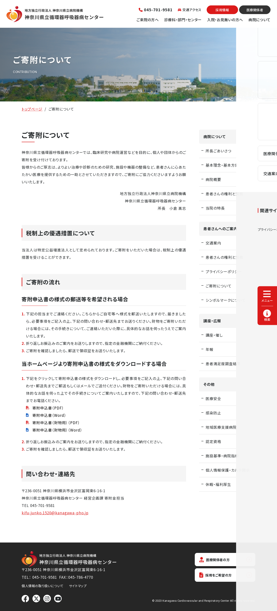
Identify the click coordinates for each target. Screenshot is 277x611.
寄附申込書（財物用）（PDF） (56, 422)
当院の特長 (215, 208)
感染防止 (213, 412)
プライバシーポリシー (224, 271)
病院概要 (213, 179)
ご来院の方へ (148, 19)
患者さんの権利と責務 (224, 193)
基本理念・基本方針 (222, 165)
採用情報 (222, 10)
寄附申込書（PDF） (48, 408)
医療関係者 (254, 10)
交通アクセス (189, 9)
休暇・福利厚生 (218, 484)
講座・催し (214, 335)
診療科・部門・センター (183, 19)
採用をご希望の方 (217, 576)
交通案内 (213, 243)
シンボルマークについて (226, 300)
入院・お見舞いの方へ (225, 19)
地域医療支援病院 (221, 427)
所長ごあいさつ (219, 150)
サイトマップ (78, 585)
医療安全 (213, 398)
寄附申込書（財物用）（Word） (57, 430)
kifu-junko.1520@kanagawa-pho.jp (55, 512)
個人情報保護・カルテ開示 (228, 470)
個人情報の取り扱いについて (43, 585)
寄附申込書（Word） (49, 415)
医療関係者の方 (216, 559)
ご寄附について (219, 285)
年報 (209, 349)
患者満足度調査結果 (223, 363)
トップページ (32, 109)
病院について (259, 19)
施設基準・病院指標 (222, 455)
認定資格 (213, 441)
